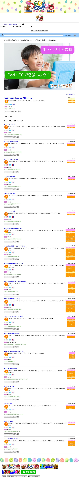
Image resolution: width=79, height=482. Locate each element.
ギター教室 (71, 127)
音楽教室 (15, 24)
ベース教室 (72, 100)
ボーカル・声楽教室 (71, 322)
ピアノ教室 (70, 231)
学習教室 (70, 408)
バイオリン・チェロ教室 (70, 236)
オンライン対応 (71, 319)
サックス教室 (70, 239)
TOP (2, 24)
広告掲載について (70, 94)
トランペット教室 (70, 241)
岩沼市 (10, 24)
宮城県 (5, 24)
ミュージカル (71, 326)
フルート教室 (70, 238)
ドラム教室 (72, 102)
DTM (71, 324)
